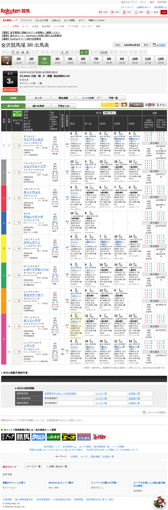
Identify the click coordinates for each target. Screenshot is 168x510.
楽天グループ (127, 2)
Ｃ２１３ (74, 139)
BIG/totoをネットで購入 (61, 482)
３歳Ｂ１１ (90, 139)
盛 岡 (25, 52)
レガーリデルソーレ (36, 269)
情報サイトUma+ (97, 20)
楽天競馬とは (161, 7)
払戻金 (35, 26)
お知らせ (56, 20)
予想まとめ (63, 106)
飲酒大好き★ (119, 139)
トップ (6, 26)
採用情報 (78, 499)
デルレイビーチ (33, 216)
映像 (98, 26)
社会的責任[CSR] (62, 499)
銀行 (152, 2)
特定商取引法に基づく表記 (100, 499)
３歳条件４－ (105, 242)
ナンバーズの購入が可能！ (104, 482)
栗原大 (55, 300)
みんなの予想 (41, 20)
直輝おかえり (134, 139)
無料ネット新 (119, 347)
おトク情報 (69, 20)
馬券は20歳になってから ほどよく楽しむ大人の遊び (56, 449)
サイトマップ (127, 7)
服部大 (55, 351)
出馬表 (16, 26)
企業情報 (7, 499)
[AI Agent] (159, 501)
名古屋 (103, 52)
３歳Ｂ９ (104, 139)
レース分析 (59, 26)
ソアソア (29, 345)
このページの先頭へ (156, 412)
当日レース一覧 (6, 60)
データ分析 (73, 26)
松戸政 (55, 274)
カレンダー (87, 26)
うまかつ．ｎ (75, 270)
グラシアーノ (32, 242)
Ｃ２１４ (74, 193)
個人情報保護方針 (24, 499)
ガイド (81, 20)
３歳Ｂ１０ (90, 347)
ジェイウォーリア (35, 166)
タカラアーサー (33, 295)
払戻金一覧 (134, 393)
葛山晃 (55, 171)
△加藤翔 (55, 247)
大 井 (64, 52)
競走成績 (46, 26)
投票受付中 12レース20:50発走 (60, 393)
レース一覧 (101, 393)
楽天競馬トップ (10, 20)
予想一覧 (113, 98)
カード (143, 2)
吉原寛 (55, 325)
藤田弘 (55, 222)
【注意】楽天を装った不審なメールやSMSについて (112, 449)
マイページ (26, 20)
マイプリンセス (33, 139)
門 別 (15, 52)
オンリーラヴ (32, 320)
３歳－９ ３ (90, 167)
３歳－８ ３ (75, 167)
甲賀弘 (55, 144)
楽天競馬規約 (43, 499)
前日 (118, 45)
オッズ (25, 26)
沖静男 (55, 197)
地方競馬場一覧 (102, 446)
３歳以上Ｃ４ (90, 242)
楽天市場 (162, 2)
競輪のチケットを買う (14, 482)
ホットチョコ (32, 192)
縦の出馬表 (38, 106)
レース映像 (118, 446)
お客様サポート (144, 7)
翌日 (146, 45)
